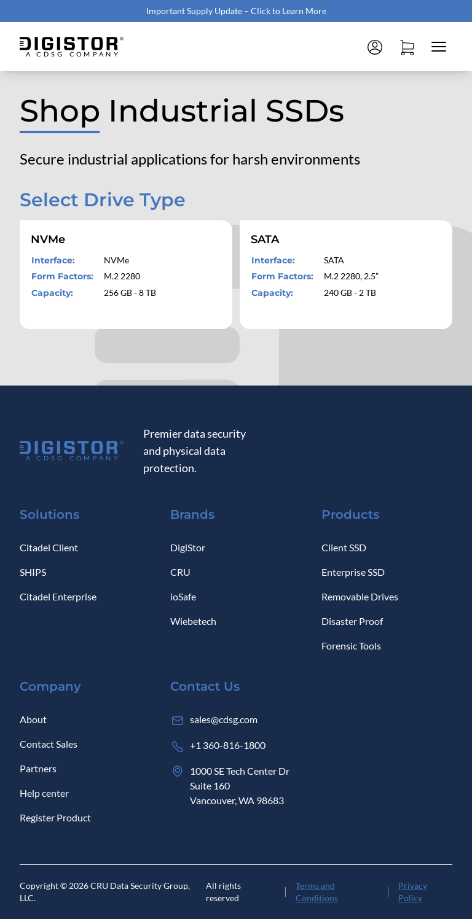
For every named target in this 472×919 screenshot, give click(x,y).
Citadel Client (49, 547)
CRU (180, 572)
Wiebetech (193, 621)
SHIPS (33, 572)
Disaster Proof (352, 621)
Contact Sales (48, 744)
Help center (44, 793)
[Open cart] (406, 46)
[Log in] (374, 46)
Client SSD (343, 547)
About (33, 719)
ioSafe (183, 596)
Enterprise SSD (353, 572)
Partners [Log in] (38, 768)
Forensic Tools (351, 645)
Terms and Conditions (317, 891)
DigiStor (187, 547)
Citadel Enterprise (58, 596)
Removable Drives (359, 596)
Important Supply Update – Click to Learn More (236, 11)
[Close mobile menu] (438, 46)
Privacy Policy (412, 891)
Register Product (55, 817)
